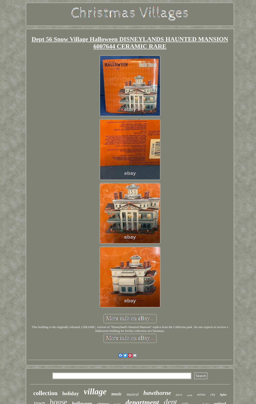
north (189, 395)
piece (179, 394)
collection (45, 393)
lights (223, 394)
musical (133, 394)
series (201, 394)
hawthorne (157, 392)
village (95, 391)
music (116, 394)
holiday (70, 393)
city (212, 394)
